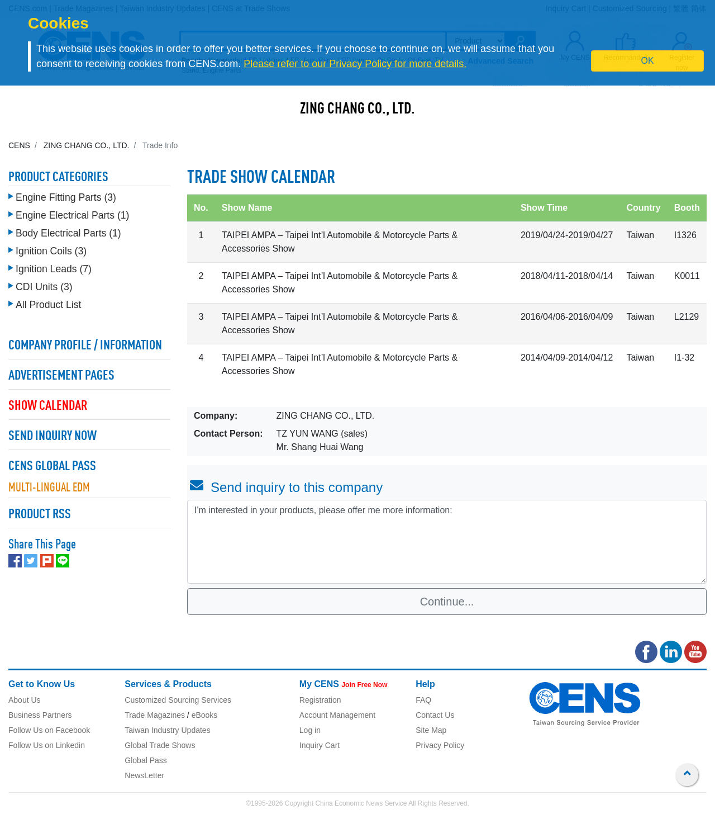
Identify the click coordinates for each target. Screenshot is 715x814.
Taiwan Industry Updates (167, 730)
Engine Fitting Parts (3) (66, 194)
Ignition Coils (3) (51, 248)
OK (647, 60)
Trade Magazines (155, 715)
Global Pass (145, 760)
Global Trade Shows (160, 745)
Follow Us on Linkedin (46, 745)
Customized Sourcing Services (178, 699)
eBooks (205, 715)
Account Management (337, 715)
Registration (320, 699)
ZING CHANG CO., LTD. (357, 109)
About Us (24, 699)
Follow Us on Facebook (49, 730)
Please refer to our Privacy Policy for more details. (355, 63)
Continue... (447, 601)
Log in (310, 730)
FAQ (423, 699)
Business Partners (40, 715)
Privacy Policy (440, 745)
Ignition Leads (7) (54, 266)
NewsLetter (144, 775)
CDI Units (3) (44, 284)
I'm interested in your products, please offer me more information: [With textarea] (447, 542)
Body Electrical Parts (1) (68, 230)
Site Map (431, 730)
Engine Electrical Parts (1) (72, 212)
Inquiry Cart (319, 745)
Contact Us (435, 715)
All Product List (48, 301)
